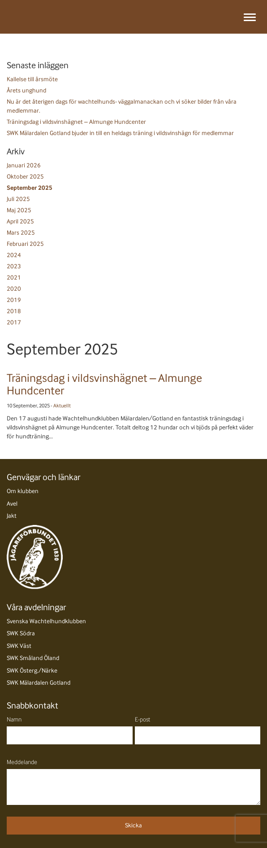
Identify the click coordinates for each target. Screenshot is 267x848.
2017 (14, 322)
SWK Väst (19, 646)
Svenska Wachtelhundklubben (46, 621)
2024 (14, 255)
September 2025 (29, 187)
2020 (14, 288)
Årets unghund (26, 90)
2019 (14, 300)
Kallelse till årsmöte (32, 79)
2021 (14, 277)
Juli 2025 (18, 199)
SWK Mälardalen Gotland (38, 682)
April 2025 (20, 221)
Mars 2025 (21, 232)
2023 (14, 266)
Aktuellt (62, 405)
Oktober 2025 (25, 176)
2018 (14, 311)
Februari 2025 (25, 243)
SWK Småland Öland (33, 658)
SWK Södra (21, 633)
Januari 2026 (24, 165)
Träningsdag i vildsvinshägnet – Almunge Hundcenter (76, 121)
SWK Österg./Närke (32, 670)
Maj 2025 (19, 210)
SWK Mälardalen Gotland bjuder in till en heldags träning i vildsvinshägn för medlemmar (120, 133)
